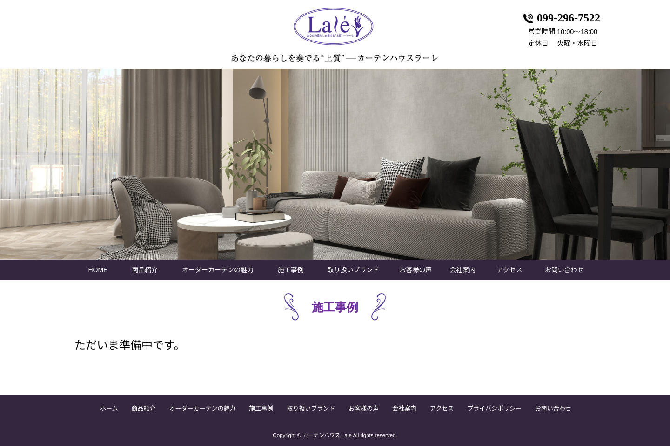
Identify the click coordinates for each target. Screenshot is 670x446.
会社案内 (462, 270)
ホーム (109, 408)
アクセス (510, 270)
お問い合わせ (564, 270)
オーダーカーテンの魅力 (218, 270)
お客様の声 (416, 270)
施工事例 (291, 270)
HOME (97, 270)
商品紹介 (145, 270)
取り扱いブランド (353, 270)
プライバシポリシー (494, 408)
